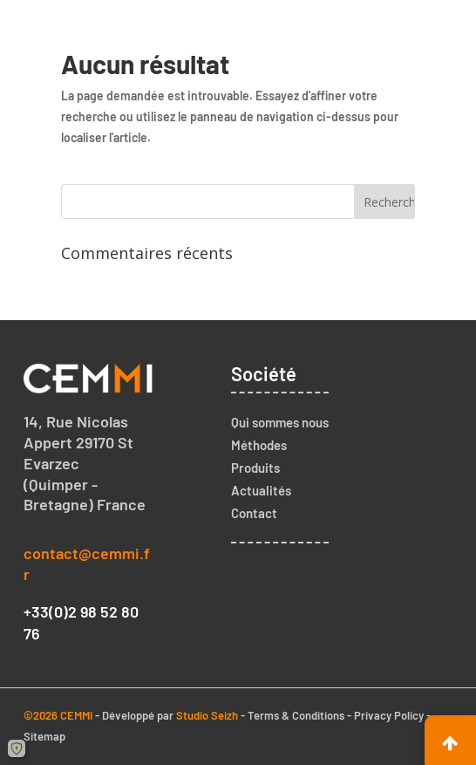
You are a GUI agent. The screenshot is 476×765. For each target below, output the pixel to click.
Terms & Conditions (296, 715)
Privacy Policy (389, 715)
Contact (254, 513)
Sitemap (44, 736)
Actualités (261, 490)
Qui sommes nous (280, 422)
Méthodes (259, 445)
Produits (255, 467)
